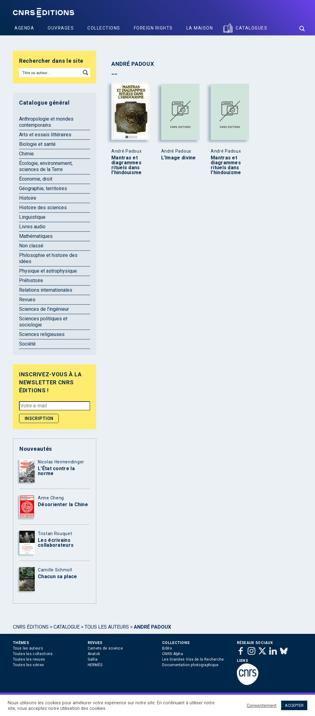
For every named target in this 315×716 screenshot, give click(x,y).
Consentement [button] (262, 705)
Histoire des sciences (43, 207)
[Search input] (50, 73)
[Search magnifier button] (302, 28)
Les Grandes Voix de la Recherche (193, 659)
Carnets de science (105, 648)
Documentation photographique (190, 665)
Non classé (31, 246)
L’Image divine (178, 157)
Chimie (26, 154)
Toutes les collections (33, 654)
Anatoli (94, 654)
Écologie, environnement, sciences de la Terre (46, 166)
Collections (103, 28)
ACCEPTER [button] (294, 705)
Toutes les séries (28, 665)
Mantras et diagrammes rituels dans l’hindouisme (126, 165)
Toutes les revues (29, 659)
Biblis (167, 648)
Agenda (24, 28)
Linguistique (32, 217)
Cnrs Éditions (31, 627)
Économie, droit (35, 179)
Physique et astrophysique (48, 271)
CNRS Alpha (172, 654)
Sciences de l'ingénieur (44, 309)
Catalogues (251, 28)
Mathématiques (36, 236)
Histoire (27, 198)
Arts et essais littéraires (45, 135)
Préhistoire (31, 280)
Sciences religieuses (42, 334)
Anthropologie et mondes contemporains (46, 122)
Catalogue (67, 627)
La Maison (199, 28)
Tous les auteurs (107, 627)
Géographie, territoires (43, 188)
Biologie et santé (37, 144)
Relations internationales (45, 290)
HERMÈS (95, 665)
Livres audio (32, 227)
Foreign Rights (153, 28)
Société (27, 344)
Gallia (93, 659)
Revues (27, 299)
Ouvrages (61, 28)
